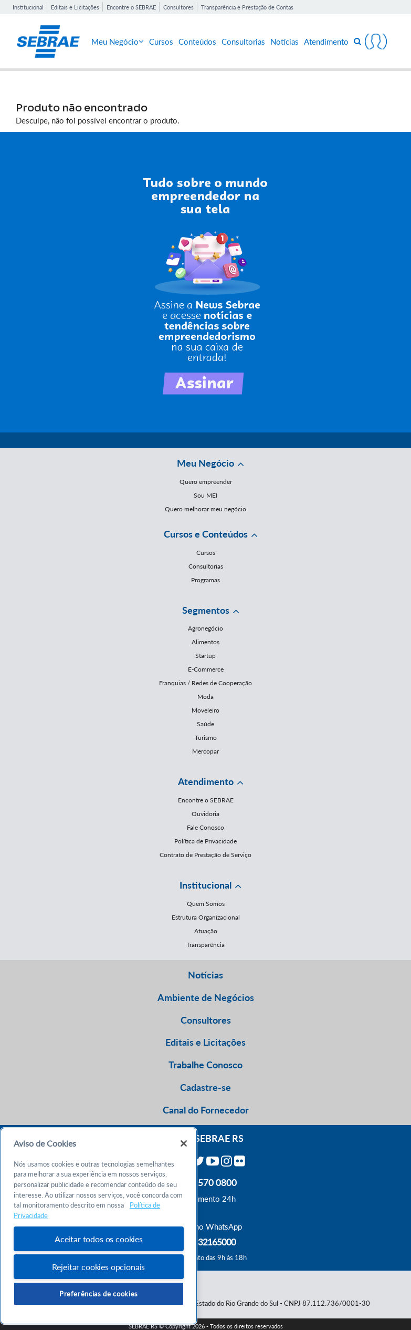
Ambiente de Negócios (205, 997)
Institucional (28, 7)
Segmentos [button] (205, 610)
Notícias (284, 41)
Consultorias (243, 41)
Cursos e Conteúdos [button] (206, 534)
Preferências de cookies (98, 1294)
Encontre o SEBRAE (131, 7)
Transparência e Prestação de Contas (247, 7)
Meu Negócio (117, 41)
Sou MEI (205, 495)
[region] (98, 1226)
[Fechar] (183, 1143)
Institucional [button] (205, 885)
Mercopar (205, 751)
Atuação (205, 931)
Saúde (205, 724)
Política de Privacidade (205, 841)
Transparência (205, 944)
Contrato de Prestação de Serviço (205, 855)
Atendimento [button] (206, 781)
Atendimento (326, 41)
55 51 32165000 (206, 1241)
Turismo (206, 737)
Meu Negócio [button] (205, 463)
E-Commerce (206, 669)
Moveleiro (205, 710)
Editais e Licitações (75, 7)
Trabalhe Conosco (205, 1064)
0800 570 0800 (206, 1182)
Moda (205, 696)
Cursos (161, 41)
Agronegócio (205, 628)
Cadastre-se (205, 1087)
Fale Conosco (205, 827)
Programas (205, 580)
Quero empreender (206, 482)
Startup (205, 655)
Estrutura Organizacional (206, 917)
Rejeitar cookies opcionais (98, 1267)
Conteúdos (197, 41)
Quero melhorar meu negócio (205, 509)
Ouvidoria (205, 814)
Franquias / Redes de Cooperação (205, 683)
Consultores (178, 7)
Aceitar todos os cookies (99, 1239)
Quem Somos (206, 904)
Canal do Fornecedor (206, 1110)
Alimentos (205, 642)
